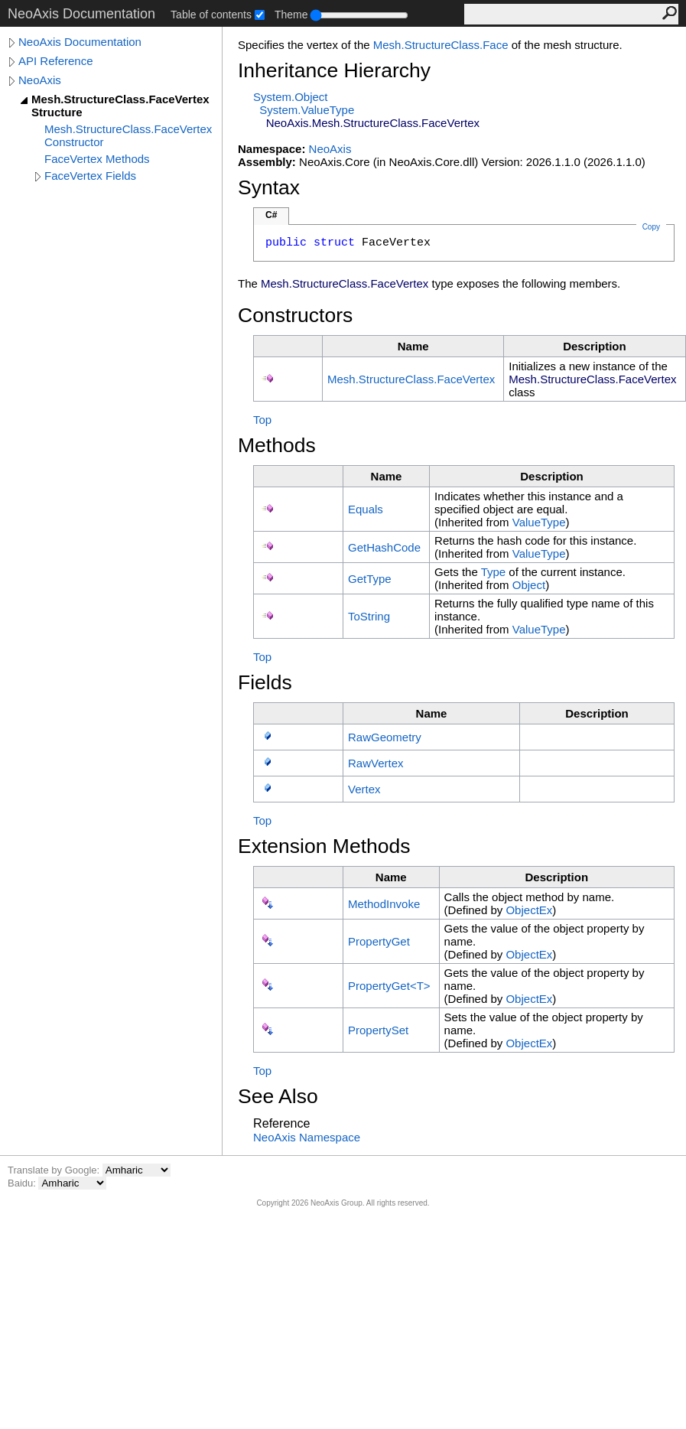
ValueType (539, 522)
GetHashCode (384, 547)
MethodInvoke (384, 903)
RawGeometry (384, 737)
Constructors (295, 315)
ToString (369, 616)
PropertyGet (379, 941)
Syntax (269, 187)
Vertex (364, 789)
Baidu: (23, 1183)
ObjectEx (529, 909)
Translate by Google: (55, 1170)
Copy (651, 227)
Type (493, 571)
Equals (365, 509)
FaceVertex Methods (97, 158)
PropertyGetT (389, 985)
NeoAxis (39, 79)
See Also (278, 1096)
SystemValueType (306, 109)
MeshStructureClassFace (441, 44)
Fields (265, 682)
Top (262, 419)
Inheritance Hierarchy (334, 70)
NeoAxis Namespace (306, 1137)
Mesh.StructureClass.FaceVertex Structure (120, 106)
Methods (277, 445)
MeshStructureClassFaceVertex (411, 379)
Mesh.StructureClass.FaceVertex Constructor (128, 135)
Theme (291, 14)
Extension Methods (324, 846)
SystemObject (290, 96)
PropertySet (378, 1030)
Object (528, 584)
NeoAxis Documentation (79, 41)
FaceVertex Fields (90, 175)
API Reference (55, 60)
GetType (370, 578)
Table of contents (211, 14)
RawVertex (376, 763)
